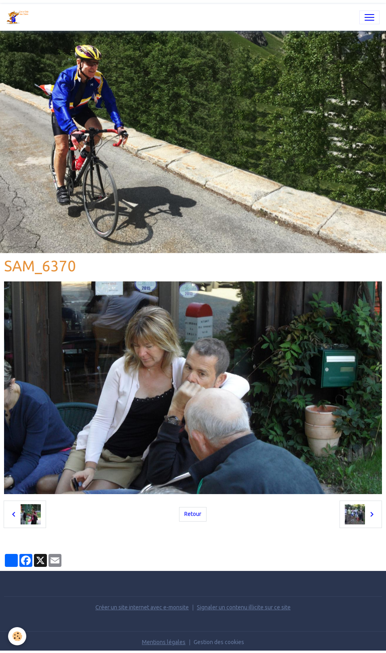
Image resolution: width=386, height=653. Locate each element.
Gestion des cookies (219, 642)
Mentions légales (164, 642)
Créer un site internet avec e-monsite (142, 607)
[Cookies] (17, 636)
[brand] (19, 17)
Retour (192, 514)
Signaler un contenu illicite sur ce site (244, 607)
